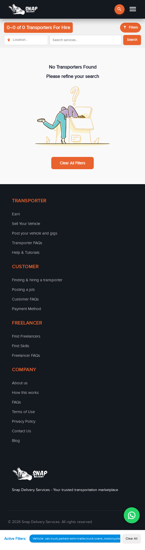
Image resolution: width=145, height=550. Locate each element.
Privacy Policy (23, 421)
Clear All (132, 538)
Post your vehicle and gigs (34, 233)
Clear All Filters (72, 163)
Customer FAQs (25, 299)
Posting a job (23, 289)
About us (20, 383)
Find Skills (20, 345)
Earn (16, 214)
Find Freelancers (26, 336)
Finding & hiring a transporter (37, 280)
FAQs (16, 402)
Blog (16, 440)
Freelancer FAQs (26, 355)
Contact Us (21, 431)
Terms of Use (23, 411)
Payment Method (26, 308)
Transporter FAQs (27, 242)
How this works (25, 392)
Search (132, 40)
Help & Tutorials (26, 252)
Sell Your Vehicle (26, 223)
